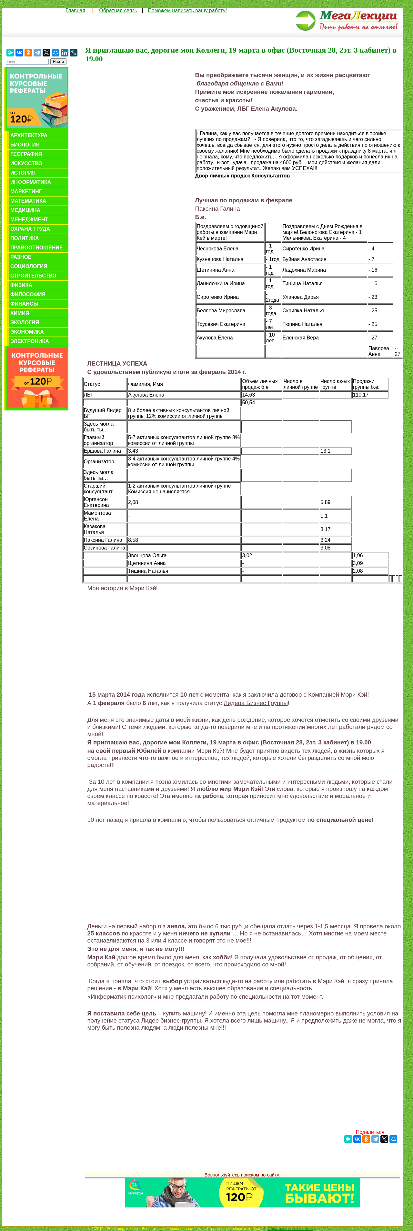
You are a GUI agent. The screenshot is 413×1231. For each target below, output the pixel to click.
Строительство (33, 275)
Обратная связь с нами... (290, 1228)
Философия (27, 294)
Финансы (24, 304)
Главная (75, 10)
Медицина (25, 210)
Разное (21, 257)
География (26, 154)
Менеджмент (29, 219)
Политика (24, 238)
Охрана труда (30, 229)
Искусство (26, 163)
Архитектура (28, 135)
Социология (28, 266)
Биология (25, 144)
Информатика (30, 182)
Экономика (27, 332)
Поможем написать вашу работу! (187, 10)
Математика (28, 201)
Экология (24, 322)
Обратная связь (118, 10)
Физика (21, 285)
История (22, 173)
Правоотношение (36, 247)
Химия (19, 313)
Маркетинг (26, 191)
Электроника (29, 341)
